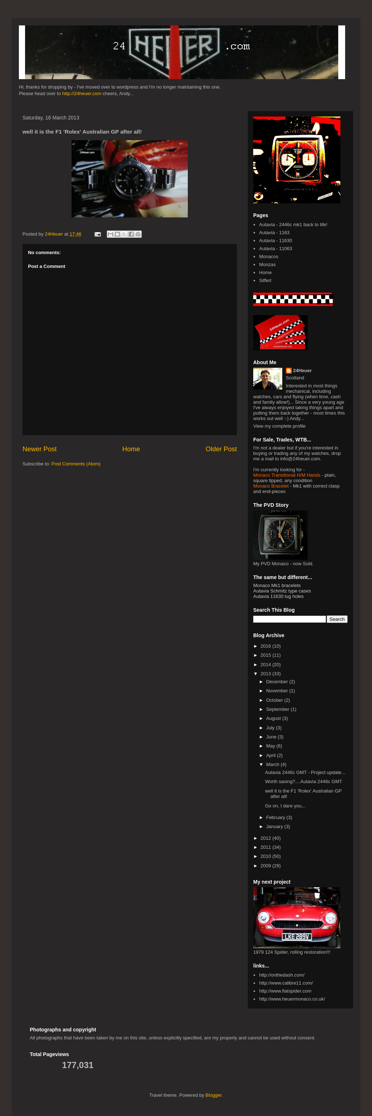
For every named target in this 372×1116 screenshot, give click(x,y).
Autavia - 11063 (275, 248)
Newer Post (40, 449)
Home (131, 449)
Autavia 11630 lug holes (278, 596)
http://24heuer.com (81, 93)
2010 (266, 856)
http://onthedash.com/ (281, 975)
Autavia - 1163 (274, 232)
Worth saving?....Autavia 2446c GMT (303, 781)
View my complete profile (279, 426)
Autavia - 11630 (275, 240)
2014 (266, 664)
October (275, 700)
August (274, 718)
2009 (266, 865)
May (271, 746)
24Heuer (302, 370)
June (272, 737)
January (275, 826)
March (273, 764)
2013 (266, 673)
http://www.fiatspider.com (285, 991)
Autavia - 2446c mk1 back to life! (293, 224)
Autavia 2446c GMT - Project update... (305, 772)
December (278, 681)
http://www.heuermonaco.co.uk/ (292, 999)
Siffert (265, 280)
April (271, 755)
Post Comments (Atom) (76, 464)
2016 (266, 646)
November (278, 690)
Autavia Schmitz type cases (282, 591)
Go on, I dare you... (285, 806)
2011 (266, 847)
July (271, 727)
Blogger (214, 1095)
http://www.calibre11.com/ (286, 983)
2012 (266, 838)
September (278, 709)
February (276, 817)
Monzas (267, 264)
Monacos (268, 256)
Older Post (221, 449)
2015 (266, 655)
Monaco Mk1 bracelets (277, 585)
